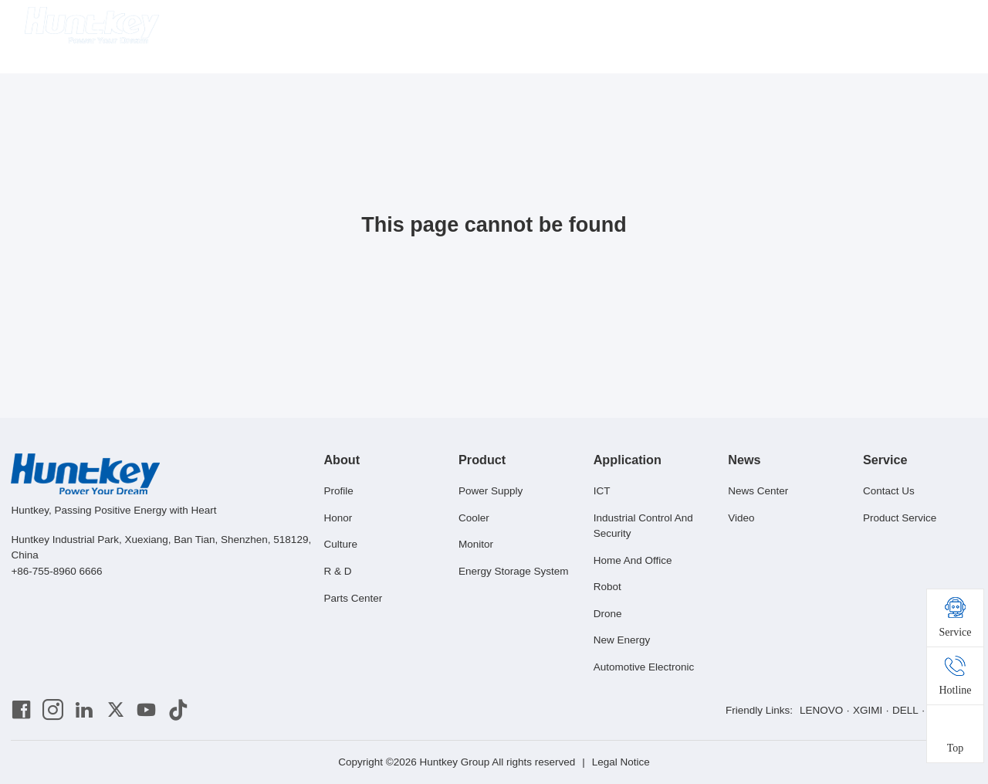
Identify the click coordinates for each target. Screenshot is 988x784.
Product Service (899, 518)
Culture (340, 544)
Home (352, 26)
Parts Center (352, 598)
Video (741, 518)
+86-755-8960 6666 (56, 571)
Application (537, 26)
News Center (758, 491)
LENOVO (821, 710)
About (406, 26)
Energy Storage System (513, 571)
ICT (602, 491)
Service (662, 26)
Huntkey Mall (735, 26)
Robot (607, 586)
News (604, 26)
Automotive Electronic (644, 667)
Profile (338, 491)
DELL (905, 710)
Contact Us (889, 491)
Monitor (475, 544)
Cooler (473, 518)
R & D (337, 571)
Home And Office (633, 560)
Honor (337, 518)
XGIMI (867, 710)
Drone (608, 613)
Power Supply (490, 491)
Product (464, 26)
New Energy (622, 640)
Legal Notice (621, 762)
